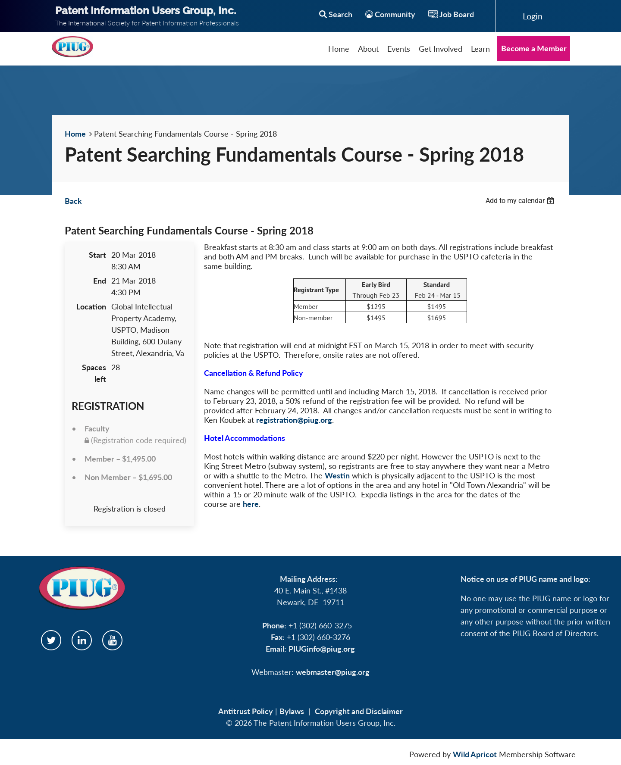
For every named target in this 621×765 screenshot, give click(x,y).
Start (97, 254)
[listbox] (521, 200)
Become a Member (534, 48)
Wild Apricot (475, 754)
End (99, 280)
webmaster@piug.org (333, 672)
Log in (532, 16)
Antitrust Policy (245, 711)
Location (91, 306)
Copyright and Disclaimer (359, 711)
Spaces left (94, 373)
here (251, 504)
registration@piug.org (294, 420)
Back (73, 201)
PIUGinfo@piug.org (322, 648)
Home (75, 133)
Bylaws (291, 711)
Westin (337, 475)
